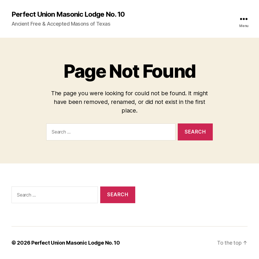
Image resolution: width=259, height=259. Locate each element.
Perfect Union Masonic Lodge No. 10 (68, 14)
